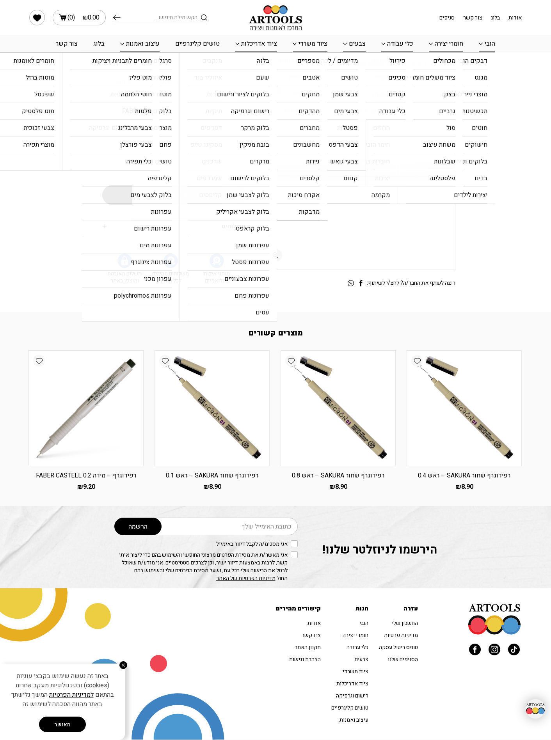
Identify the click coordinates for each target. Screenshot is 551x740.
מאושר (62, 724)
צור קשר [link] (472, 18)
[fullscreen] (275, 255)
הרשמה (138, 526)
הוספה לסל (174, 195)
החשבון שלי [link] (405, 623)
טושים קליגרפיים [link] (197, 44)
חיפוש (117, 17)
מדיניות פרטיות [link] (401, 635)
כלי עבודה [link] (400, 44)
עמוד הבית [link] (443, 64)
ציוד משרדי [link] (313, 44)
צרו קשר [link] (311, 635)
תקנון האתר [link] (308, 647)
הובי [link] (490, 44)
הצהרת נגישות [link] (305, 659)
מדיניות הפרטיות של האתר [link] (246, 578)
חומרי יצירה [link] (449, 44)
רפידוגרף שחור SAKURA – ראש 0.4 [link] (464, 475)
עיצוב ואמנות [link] (143, 44)
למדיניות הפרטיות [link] (71, 694)
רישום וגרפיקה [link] (352, 696)
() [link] (79, 17)
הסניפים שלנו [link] (403, 659)
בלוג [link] (495, 18)
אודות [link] (515, 18)
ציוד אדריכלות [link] (259, 44)
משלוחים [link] (233, 226)
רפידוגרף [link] (415, 64)
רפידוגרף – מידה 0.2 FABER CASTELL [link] (86, 475)
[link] (37, 17)
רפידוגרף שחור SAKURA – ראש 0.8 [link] (338, 475)
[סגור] (123, 665)
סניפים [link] (447, 18)
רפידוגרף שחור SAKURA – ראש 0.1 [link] (212, 475)
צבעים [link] (357, 44)
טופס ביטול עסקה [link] (398, 647)
